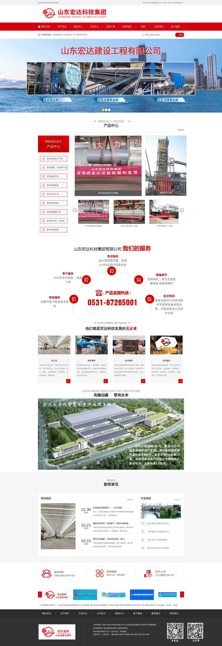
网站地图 (154, 3)
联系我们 (159, 26)
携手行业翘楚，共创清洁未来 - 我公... (109, 539)
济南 (120, 634)
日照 (140, 634)
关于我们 (64, 613)
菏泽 (124, 634)
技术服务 (129, 361)
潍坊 (117, 634)
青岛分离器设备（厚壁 (130, 226)
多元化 (54, 361)
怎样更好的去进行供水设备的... (158, 548)
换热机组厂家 (70, 35)
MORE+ (130, 500)
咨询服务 (166, 361)
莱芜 (136, 634)
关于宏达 (61, 26)
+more (180, 130)
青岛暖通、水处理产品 (57, 167)
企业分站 (146, 3)
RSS (160, 3)
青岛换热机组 (53, 185)
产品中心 (94, 26)
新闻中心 (78, 26)
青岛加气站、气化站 (56, 221)
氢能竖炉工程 (166, 193)
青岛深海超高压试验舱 (108, 193)
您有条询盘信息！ (176, 3)
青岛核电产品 (53, 176)
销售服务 (92, 361)
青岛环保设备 (53, 230)
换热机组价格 (81, 35)
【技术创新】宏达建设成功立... (158, 532)
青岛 (132, 634)
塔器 (175, 605)
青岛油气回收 (53, 203)
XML (165, 3)
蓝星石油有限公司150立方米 (132, 605)
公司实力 (101, 613)
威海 (113, 634)
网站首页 (45, 26)
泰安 (147, 634)
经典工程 (110, 26)
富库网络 (86, 605)
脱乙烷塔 (94, 605)
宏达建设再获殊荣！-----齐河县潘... (108, 508)
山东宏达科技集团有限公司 (69, 605)
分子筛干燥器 (113, 605)
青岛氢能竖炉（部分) (166, 226)
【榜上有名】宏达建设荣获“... (158, 540)
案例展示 (155, 613)
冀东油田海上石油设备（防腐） (159, 605)
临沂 (144, 634)
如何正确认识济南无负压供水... (158, 523)
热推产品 (96, 634)
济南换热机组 (58, 35)
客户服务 (175, 26)
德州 (128, 634)
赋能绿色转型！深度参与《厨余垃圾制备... (111, 523)
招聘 (143, 26)
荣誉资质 (126, 26)
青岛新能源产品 (54, 212)
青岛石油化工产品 (55, 159)
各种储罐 (103, 605)
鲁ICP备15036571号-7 (101, 631)
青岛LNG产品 (53, 194)
